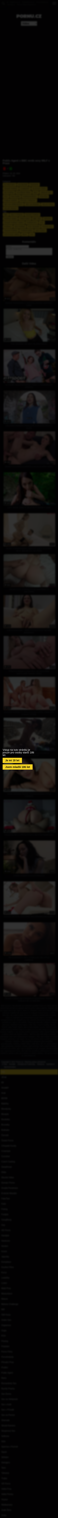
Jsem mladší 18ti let (17, 767)
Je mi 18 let (12, 760)
